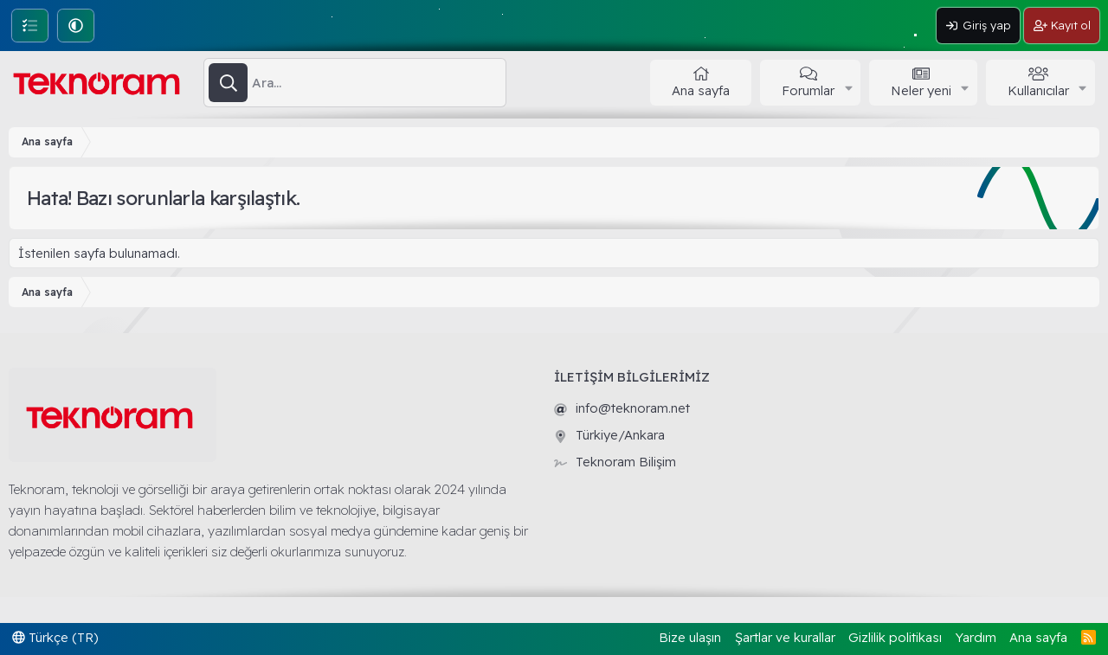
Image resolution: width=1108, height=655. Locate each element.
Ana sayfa (701, 90)
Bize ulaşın (690, 637)
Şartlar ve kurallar (785, 637)
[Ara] (379, 83)
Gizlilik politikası (895, 637)
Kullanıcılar (1038, 90)
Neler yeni (921, 90)
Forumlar (808, 90)
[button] (75, 25)
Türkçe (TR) (55, 637)
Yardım (976, 637)
